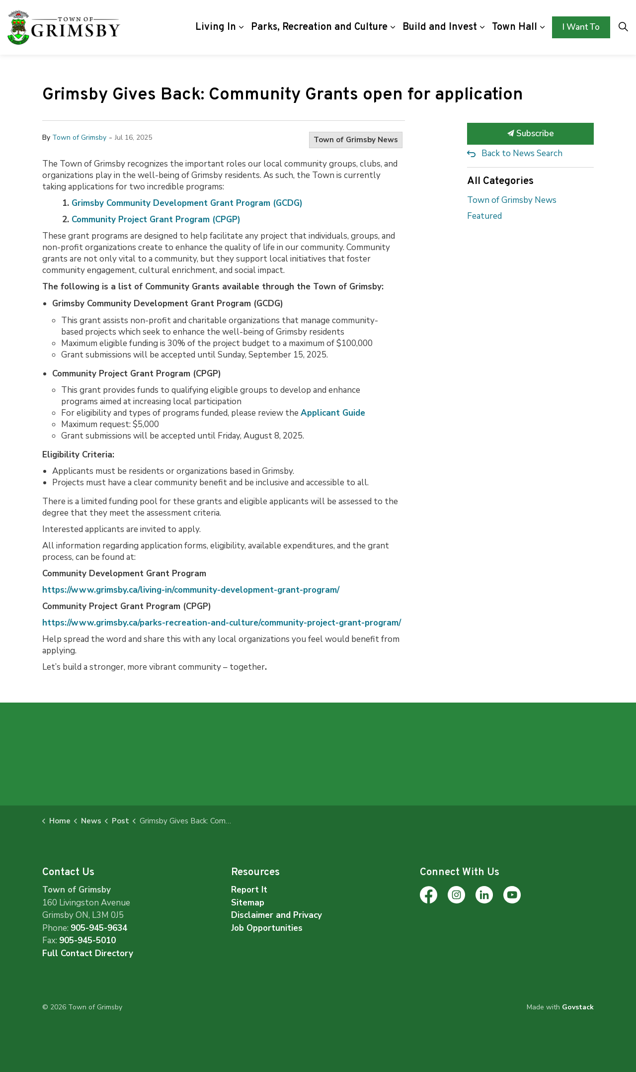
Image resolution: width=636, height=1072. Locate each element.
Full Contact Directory (87, 953)
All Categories (500, 181)
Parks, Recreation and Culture (319, 27)
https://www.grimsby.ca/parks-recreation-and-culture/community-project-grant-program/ (221, 622)
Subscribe (530, 133)
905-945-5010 (87, 940)
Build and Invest (439, 27)
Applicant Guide (333, 413)
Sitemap (247, 902)
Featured (484, 216)
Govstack (578, 1007)
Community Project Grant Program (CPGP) (156, 219)
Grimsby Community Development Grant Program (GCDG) (187, 203)
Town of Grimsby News (356, 140)
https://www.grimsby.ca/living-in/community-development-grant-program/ (190, 590)
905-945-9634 (99, 928)
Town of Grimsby (79, 137)
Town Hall (514, 27)
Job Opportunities (267, 928)
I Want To (581, 27)
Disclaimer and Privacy (276, 915)
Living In (215, 27)
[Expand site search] (623, 27)
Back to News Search (521, 153)
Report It (249, 889)
